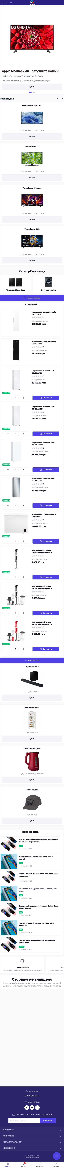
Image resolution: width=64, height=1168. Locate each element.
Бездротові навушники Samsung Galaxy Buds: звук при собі (38, 907)
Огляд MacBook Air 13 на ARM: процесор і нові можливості (38, 875)
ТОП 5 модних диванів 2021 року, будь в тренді (36, 858)
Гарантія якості (22, 968)
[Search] (7, 3)
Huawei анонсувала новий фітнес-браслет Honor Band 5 (37, 941)
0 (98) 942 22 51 (32, 1096)
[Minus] (7, 397)
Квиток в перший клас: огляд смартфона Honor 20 (36, 924)
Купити (32, 87)
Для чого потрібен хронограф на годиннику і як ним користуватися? (38, 840)
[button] (30, 92)
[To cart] (46, 398)
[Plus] (23, 397)
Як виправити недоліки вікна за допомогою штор (38, 890)
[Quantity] (15, 397)
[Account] (11, 3)
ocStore (36, 1156)
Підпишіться (47, 1120)
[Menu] (3, 3)
